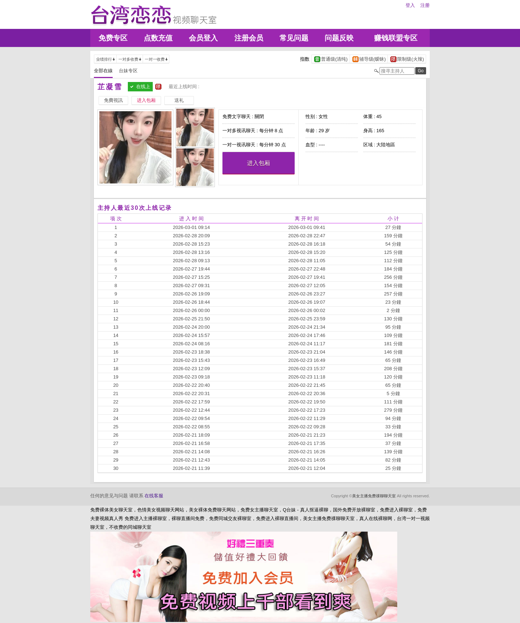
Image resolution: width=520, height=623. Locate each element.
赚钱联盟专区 (395, 38)
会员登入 (203, 38)
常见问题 (294, 38)
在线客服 (153, 495)
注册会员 (248, 38)
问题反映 (339, 38)
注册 (425, 5)
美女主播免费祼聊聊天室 (374, 496)
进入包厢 (258, 163)
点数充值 (158, 38)
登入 (410, 5)
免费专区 (113, 38)
